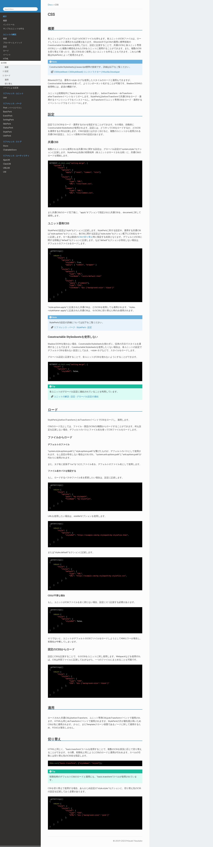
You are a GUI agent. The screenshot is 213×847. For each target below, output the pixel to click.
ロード (6, 50)
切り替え (8, 83)
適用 (7, 79)
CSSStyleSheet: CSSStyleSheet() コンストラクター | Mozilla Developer (87, 71)
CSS (5, 63)
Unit (5, 97)
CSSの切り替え (85, 236)
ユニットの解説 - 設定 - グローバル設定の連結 (76, 396)
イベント (7, 54)
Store (5, 146)
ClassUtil (7, 164)
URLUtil (6, 168)
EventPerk (7, 116)
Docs (50, 4)
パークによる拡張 (10, 87)
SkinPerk (7, 124)
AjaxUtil (6, 160)
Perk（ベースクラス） (13, 108)
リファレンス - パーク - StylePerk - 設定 (73, 327)
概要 (5, 20)
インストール (9, 24)
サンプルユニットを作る (13, 28)
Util (4, 172)
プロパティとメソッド (12, 42)
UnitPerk (7, 136)
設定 (5, 46)
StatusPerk (8, 128)
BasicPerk (7, 111)
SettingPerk (8, 119)
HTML (5, 58)
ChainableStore (10, 150)
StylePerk (7, 132)
